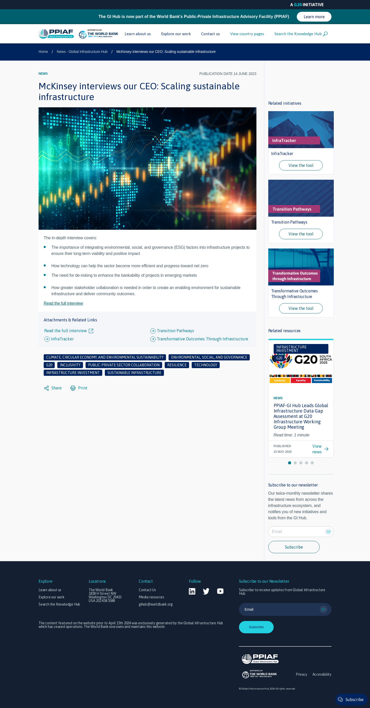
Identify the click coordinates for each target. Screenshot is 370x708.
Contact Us (147, 590)
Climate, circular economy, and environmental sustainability (104, 357)
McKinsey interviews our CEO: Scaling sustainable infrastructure (166, 52)
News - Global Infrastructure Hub (82, 52)
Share (53, 388)
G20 (49, 365)
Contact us (210, 34)
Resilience (177, 365)
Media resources (151, 597)
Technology (205, 365)
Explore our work (176, 34)
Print (78, 388)
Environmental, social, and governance (209, 357)
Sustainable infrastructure (134, 373)
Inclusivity (70, 365)
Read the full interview (63, 303)
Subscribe (294, 547)
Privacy (301, 674)
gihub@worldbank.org (156, 604)
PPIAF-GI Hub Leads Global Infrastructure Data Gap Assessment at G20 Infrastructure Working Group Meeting (301, 416)
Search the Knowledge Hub (301, 34)
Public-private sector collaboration (124, 365)
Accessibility (321, 674)
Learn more (314, 16)
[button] (289, 463)
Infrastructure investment (73, 373)
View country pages (247, 34)
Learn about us (138, 34)
